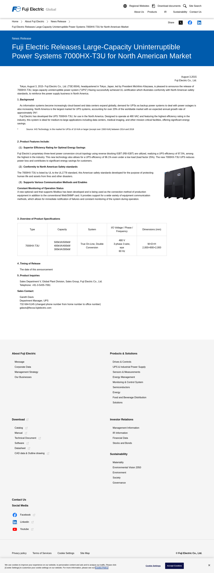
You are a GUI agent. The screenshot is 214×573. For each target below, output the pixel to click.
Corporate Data (23, 367)
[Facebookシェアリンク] (189, 22)
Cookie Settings (66, 553)
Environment (119, 472)
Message (19, 362)
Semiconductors (121, 387)
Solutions (118, 402)
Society (116, 477)
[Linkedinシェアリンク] (198, 22)
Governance (119, 482)
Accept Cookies (174, 566)
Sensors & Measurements (126, 372)
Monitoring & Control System (128, 382)
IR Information (120, 433)
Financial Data (120, 438)
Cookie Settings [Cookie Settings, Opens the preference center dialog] (153, 566)
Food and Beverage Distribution (129, 397)
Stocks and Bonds (122, 443)
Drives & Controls (122, 362)
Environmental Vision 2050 (127, 467)
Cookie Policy (101, 568)
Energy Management (124, 377)
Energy (116, 392)
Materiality (118, 462)
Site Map (85, 553)
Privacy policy (19, 553)
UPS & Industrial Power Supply (129, 367)
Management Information (126, 428)
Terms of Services (42, 553)
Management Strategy (26, 372)
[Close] (209, 565)
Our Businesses (23, 377)
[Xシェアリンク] (180, 22)
